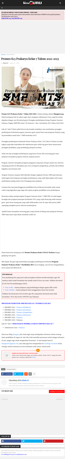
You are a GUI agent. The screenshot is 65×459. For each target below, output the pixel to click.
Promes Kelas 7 (11, 54)
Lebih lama (59, 399)
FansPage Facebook (51, 343)
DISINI (34, 357)
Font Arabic (9, 287)
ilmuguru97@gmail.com (10, 343)
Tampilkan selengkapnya (56, 391)
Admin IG (25, 380)
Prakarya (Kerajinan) (24, 310)
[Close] (63, 12)
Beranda (3, 54)
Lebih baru (5, 399)
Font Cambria (10, 290)
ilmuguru (16, 334)
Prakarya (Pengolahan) (24, 312)
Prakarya (20, 317)
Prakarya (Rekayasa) (24, 315)
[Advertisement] (32, 38)
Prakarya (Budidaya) (24, 307)
